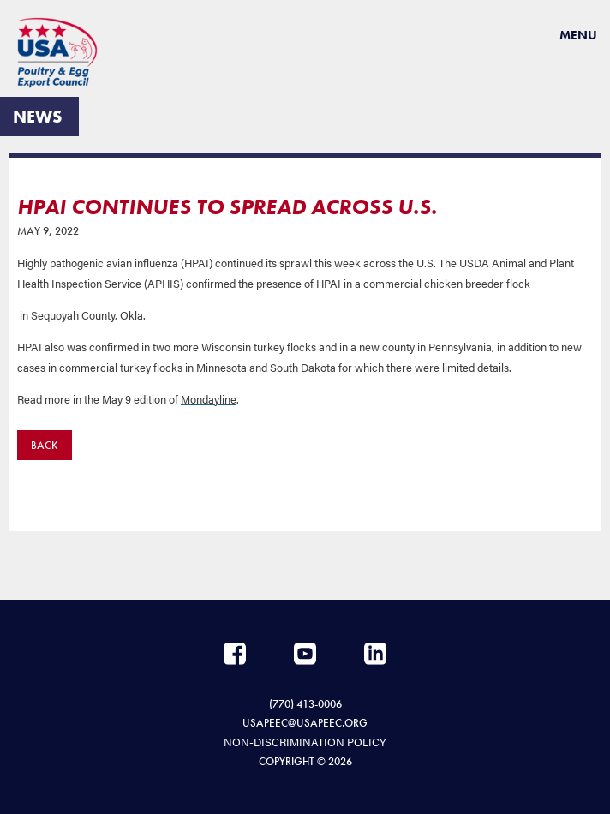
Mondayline (208, 399)
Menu (578, 35)
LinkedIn (375, 654)
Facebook (235, 654)
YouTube (305, 654)
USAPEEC (64, 52)
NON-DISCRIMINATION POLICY (305, 741)
